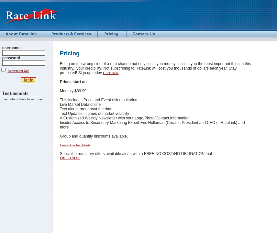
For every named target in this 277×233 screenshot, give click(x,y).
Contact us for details (75, 145)
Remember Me (18, 70)
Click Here (110, 73)
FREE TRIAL (70, 158)
